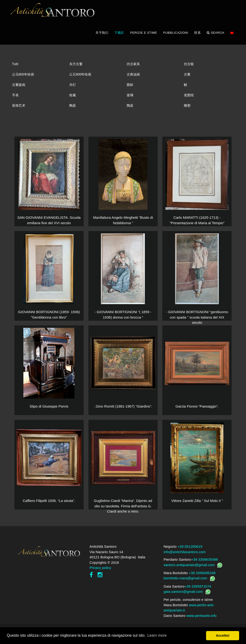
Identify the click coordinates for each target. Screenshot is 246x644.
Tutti (15, 66)
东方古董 (75, 66)
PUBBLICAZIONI (175, 35)
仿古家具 (133, 66)
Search (215, 35)
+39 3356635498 (204, 562)
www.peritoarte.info (201, 618)
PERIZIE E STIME (143, 35)
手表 (15, 98)
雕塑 (187, 108)
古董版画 (18, 87)
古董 (187, 77)
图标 (130, 87)
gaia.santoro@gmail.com (183, 594)
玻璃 (130, 98)
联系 (197, 35)
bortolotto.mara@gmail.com (185, 581)
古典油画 (133, 77)
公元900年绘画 (80, 77)
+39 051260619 (189, 549)
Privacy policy (100, 570)
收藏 (72, 98)
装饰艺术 (18, 108)
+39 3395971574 (198, 589)
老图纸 (189, 98)
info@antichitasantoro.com (185, 554)
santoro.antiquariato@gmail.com (189, 567)
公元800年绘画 (23, 77)
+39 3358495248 (202, 575)
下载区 (119, 35)
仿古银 (189, 66)
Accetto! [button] (222, 635)
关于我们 (101, 35)
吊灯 (72, 87)
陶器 (72, 108)
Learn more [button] (157, 635)
